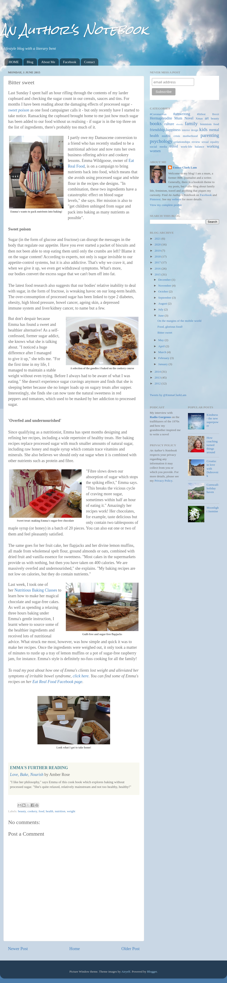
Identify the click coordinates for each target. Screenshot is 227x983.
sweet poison (18, 110)
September (165, 297)
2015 (158, 274)
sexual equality (210, 142)
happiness (173, 130)
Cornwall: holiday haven (213, 488)
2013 (158, 377)
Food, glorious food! (170, 326)
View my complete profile (166, 205)
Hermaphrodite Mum (166, 118)
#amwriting (181, 114)
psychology (161, 141)
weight (71, 811)
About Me (48, 62)
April (161, 346)
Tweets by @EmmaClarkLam (168, 395)
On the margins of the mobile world (179, 320)
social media (158, 146)
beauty (22, 811)
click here (81, 676)
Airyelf (125, 971)
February (164, 358)
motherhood (190, 136)
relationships (182, 142)
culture (169, 124)
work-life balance (192, 146)
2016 (158, 268)
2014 (158, 371)
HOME (14, 62)
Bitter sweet (165, 332)
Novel (188, 118)
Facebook (69, 62)
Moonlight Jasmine (213, 509)
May (161, 340)
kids (203, 129)
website (176, 199)
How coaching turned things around (212, 445)
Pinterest (155, 199)
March (162, 352)
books (156, 123)
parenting (209, 135)
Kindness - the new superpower (213, 420)
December (165, 279)
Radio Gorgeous (160, 417)
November (165, 285)
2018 (158, 256)
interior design (190, 130)
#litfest (201, 114)
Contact (89, 62)
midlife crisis (171, 136)
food (41, 811)
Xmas (199, 118)
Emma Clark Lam (185, 167)
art (207, 118)
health (49, 811)
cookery (32, 811)
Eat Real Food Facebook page (57, 681)
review (196, 142)
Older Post (130, 948)
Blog (30, 62)
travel (174, 146)
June (161, 315)
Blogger (152, 971)
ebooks (179, 124)
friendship (157, 130)
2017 (158, 262)
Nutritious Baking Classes (35, 590)
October (163, 291)
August (163, 303)
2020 (158, 244)
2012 (158, 383)
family (191, 123)
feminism (206, 124)
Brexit (215, 114)
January (163, 364)
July (161, 309)
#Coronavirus (158, 114)
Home (74, 948)
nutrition (60, 811)
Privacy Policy (163, 480)
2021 (158, 238)
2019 (158, 250)
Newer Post (18, 948)
